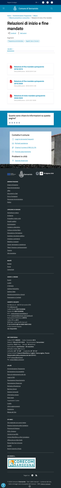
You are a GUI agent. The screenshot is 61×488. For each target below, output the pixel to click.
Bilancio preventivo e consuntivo (19, 18)
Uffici (8, 190)
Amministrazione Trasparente (22, 16)
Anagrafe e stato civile (14, 218)
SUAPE (9, 446)
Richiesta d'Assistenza (14, 386)
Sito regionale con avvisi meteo (16, 422)
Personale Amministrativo (15, 199)
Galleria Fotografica (13, 289)
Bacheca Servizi (12, 389)
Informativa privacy (13, 395)
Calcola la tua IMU (12, 434)
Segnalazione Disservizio (14, 383)
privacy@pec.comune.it (17, 360)
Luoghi (9, 283)
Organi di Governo (12, 185)
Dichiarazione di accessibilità (15, 371)
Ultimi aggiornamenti (13, 406)
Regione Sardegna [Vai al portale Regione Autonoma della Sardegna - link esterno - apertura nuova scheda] (12, 2)
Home (9, 16)
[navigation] (4, 8)
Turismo (9, 250)
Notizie (9, 264)
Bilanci (35, 16)
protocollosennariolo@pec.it (19, 313)
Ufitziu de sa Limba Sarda (14, 440)
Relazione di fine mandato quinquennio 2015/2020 (29, 82)
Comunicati (10, 269)
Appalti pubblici (11, 221)
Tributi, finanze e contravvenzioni (17, 247)
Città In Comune (45, 484)
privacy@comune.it (17, 357)
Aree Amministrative (13, 188)
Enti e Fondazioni (12, 196)
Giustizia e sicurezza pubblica (15, 236)
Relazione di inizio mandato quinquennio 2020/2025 (29, 96)
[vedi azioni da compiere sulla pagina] (22, 33)
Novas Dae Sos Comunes (14, 443)
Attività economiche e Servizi (16, 294)
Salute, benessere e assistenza (16, 244)
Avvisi (9, 266)
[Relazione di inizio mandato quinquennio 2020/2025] (11, 95)
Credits (9, 403)
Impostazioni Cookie (13, 400)
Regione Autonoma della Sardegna (17, 425)
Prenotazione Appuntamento (16, 380)
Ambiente (10, 215)
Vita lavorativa (11, 253)
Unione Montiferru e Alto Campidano (18, 437)
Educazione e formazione (14, 233)
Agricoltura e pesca (13, 213)
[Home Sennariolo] (24, 8)
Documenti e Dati (12, 193)
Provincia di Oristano (13, 428)
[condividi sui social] (11, 33)
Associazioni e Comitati (14, 297)
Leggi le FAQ (11, 377)
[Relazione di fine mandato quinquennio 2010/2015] (11, 67)
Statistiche (10, 409)
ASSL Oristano (11, 431)
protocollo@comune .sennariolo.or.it (22, 316)
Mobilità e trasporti (13, 242)
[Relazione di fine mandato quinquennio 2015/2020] (11, 81)
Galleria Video (11, 291)
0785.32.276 (13, 307)
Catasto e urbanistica (13, 227)
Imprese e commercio (13, 239)
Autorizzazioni (11, 224)
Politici (9, 202)
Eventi (9, 280)
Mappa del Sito (11, 412)
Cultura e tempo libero (14, 230)
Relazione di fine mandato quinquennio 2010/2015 (29, 67)
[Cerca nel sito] (51, 8)
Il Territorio (10, 286)
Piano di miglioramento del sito (16, 374)
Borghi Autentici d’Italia (14, 449)
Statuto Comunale (12, 392)
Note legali (10, 398)
